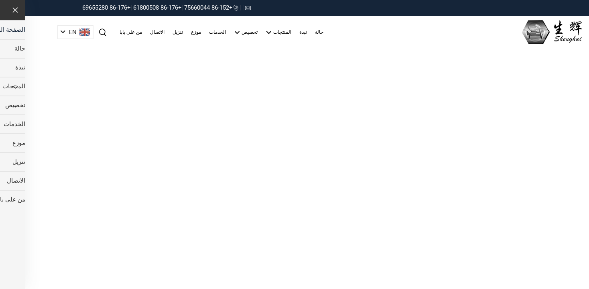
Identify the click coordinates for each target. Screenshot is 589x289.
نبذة (278, 32)
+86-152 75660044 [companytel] (183, 7)
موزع (171, 32)
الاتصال (132, 32)
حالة (294, 32)
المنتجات (253, 32)
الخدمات (192, 32)
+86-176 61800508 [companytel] (132, 7)
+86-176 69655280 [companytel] (81, 7)
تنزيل (152, 32)
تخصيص (220, 32)
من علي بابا (105, 32)
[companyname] (526, 31)
